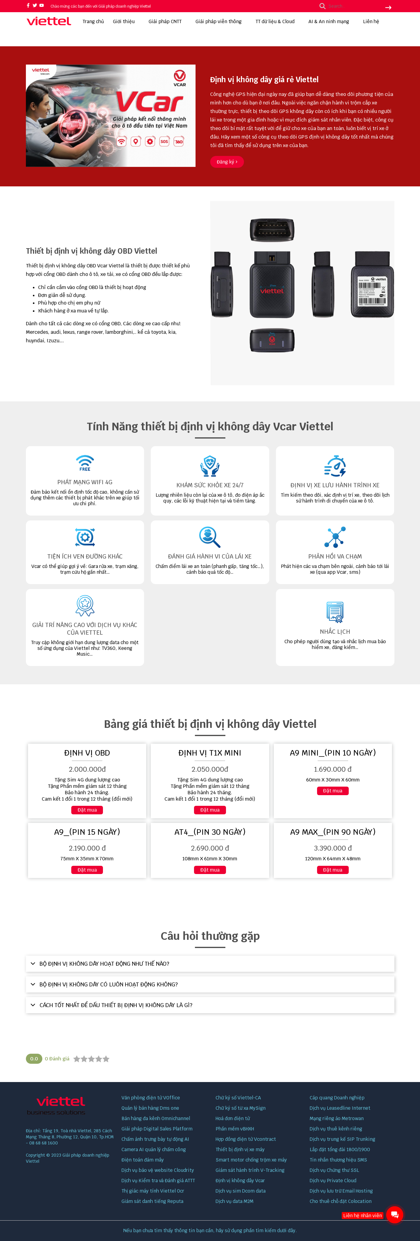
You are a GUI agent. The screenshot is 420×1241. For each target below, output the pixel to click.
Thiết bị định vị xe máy (240, 1149)
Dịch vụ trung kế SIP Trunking (342, 1139)
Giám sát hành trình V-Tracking (250, 1170)
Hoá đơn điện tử (233, 1118)
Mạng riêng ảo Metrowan (337, 1118)
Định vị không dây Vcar (240, 1180)
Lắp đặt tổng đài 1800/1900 (340, 1149)
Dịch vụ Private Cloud (333, 1180)
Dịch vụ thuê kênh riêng (336, 1129)
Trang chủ (93, 21)
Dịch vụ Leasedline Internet (340, 1108)
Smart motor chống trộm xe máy (251, 1160)
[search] (354, 6)
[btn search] (388, 8)
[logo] (49, 25)
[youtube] (41, 6)
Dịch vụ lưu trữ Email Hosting (341, 1191)
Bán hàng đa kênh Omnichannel (156, 1118)
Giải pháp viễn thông (221, 21)
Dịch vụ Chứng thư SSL (334, 1170)
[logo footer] (70, 1106)
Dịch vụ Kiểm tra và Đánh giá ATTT (158, 1180)
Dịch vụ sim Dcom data (241, 1191)
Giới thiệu (126, 21)
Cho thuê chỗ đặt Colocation (341, 1201)
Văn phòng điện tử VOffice (151, 1098)
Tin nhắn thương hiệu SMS (338, 1160)
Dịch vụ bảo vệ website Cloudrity (158, 1170)
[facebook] (28, 6)
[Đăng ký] (227, 162)
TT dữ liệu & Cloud (277, 21)
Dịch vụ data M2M (234, 1201)
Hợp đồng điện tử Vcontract (246, 1139)
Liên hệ (371, 21)
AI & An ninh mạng (331, 21)
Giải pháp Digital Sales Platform (157, 1129)
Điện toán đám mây (143, 1160)
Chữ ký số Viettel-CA (238, 1098)
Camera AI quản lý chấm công (154, 1149)
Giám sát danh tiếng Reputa (152, 1201)
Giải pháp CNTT (167, 21)
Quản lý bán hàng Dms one (150, 1108)
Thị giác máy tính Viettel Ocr (153, 1191)
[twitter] (35, 6)
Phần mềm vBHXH (235, 1129)
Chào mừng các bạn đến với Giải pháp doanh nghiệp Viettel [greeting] (101, 6)
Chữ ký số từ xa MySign (241, 1108)
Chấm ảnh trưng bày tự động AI (155, 1139)
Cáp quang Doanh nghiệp (337, 1098)
